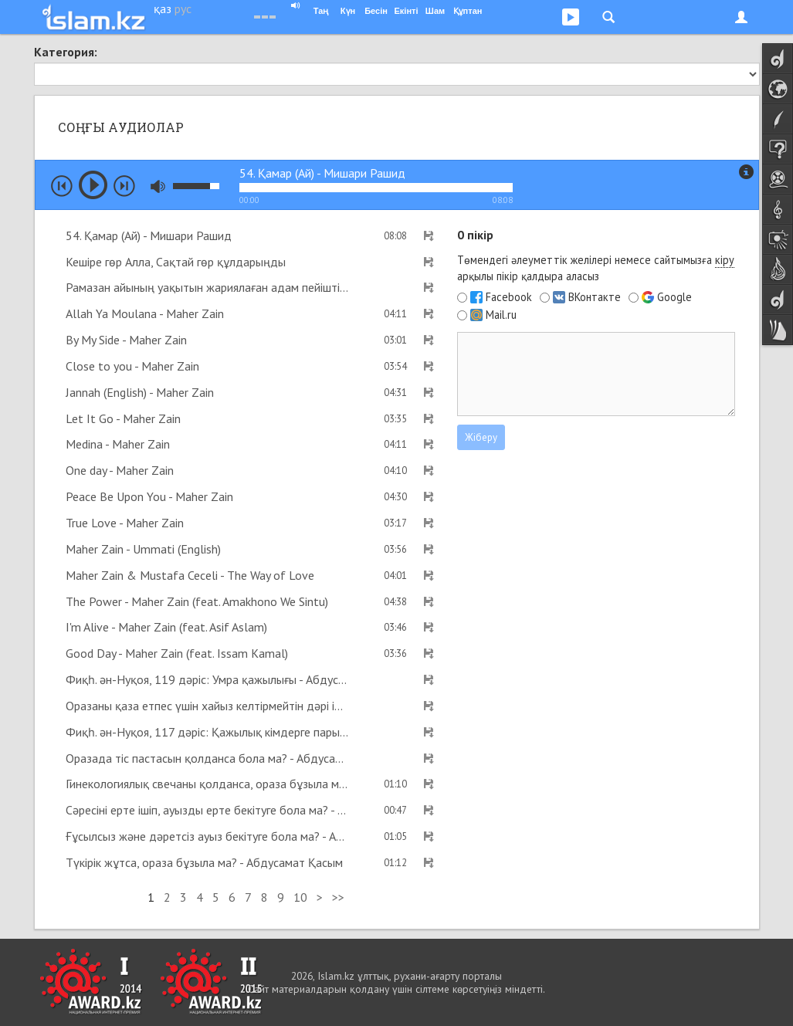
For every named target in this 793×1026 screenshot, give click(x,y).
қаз (162, 8)
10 (300, 897)
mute (158, 186)
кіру (724, 259)
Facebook (509, 297)
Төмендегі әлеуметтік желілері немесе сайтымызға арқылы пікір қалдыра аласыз (595, 267)
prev (62, 186)
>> (338, 897)
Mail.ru (501, 315)
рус (183, 8)
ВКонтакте (594, 297)
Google (674, 297)
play (93, 185)
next (124, 186)
